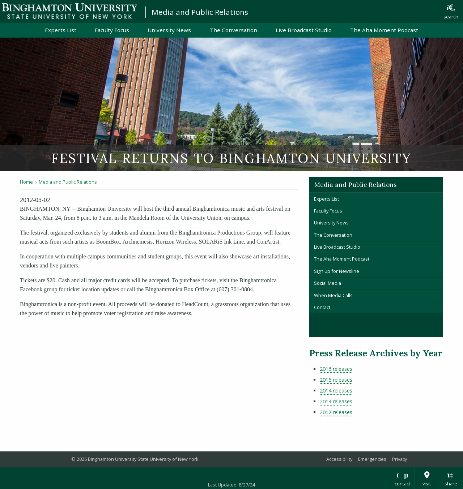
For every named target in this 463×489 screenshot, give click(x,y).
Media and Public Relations (200, 12)
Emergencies (372, 459)
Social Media (327, 283)
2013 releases (336, 401)
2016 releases (336, 368)
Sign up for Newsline (336, 271)
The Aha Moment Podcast (384, 30)
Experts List (60, 30)
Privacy (399, 459)
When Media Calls (333, 295)
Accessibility (339, 459)
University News (169, 30)
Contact (322, 307)
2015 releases (336, 379)
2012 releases (336, 412)
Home (26, 182)
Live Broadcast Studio (304, 30)
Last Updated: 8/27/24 (231, 484)
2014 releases (336, 390)
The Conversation (233, 30)
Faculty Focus (112, 30)
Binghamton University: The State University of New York (69, 11)
